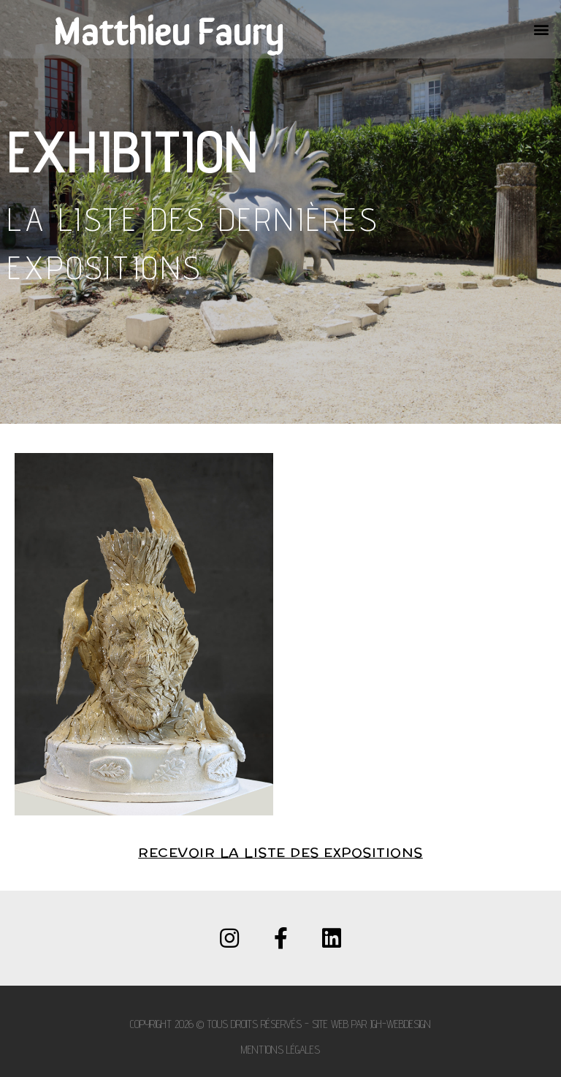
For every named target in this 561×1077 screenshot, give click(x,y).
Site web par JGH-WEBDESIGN (371, 1024)
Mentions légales (280, 1049)
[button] (542, 30)
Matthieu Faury (168, 29)
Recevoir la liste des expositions (280, 853)
